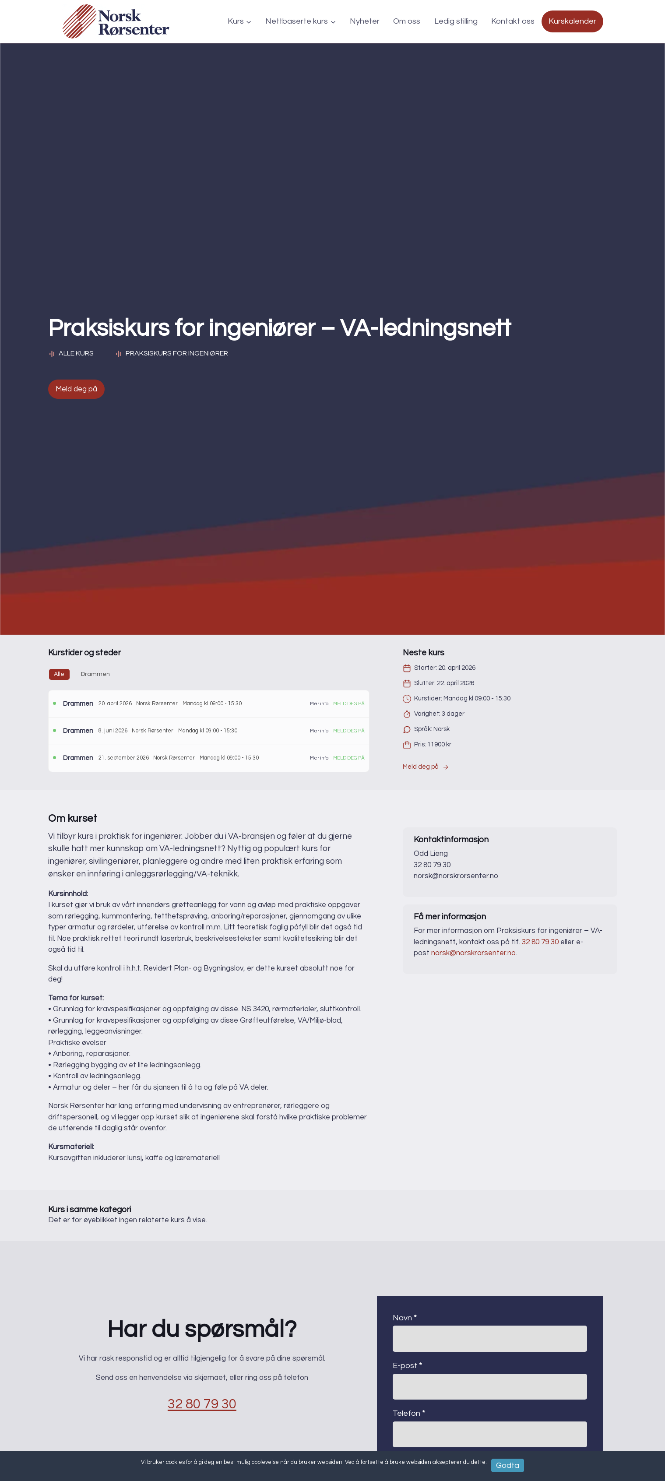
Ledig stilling (456, 21)
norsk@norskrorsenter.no (473, 953)
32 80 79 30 (540, 942)
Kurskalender (572, 21)
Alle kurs (71, 353)
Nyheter (365, 21)
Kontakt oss (513, 21)
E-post (407, 1365)
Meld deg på (76, 389)
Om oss (406, 21)
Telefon (409, 1413)
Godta (508, 1465)
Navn (405, 1318)
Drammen (95, 674)
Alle (59, 674)
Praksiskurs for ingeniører (177, 353)
